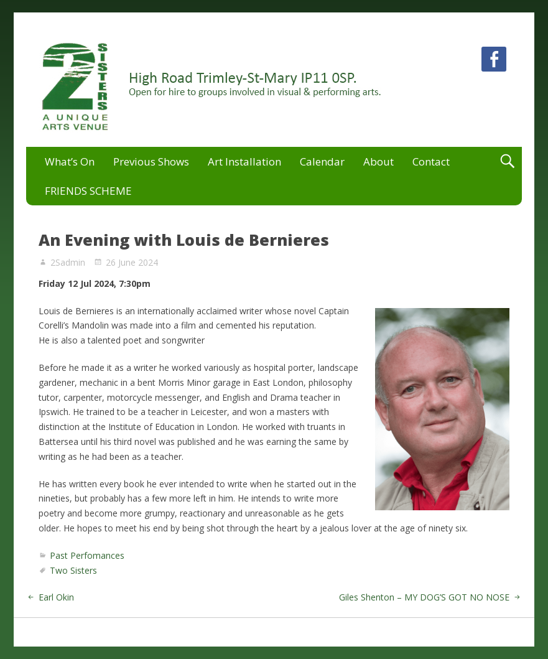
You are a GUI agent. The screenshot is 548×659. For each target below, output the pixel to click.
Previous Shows (151, 161)
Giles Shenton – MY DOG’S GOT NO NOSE (424, 597)
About (378, 161)
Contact (431, 161)
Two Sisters (73, 570)
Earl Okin (56, 597)
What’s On (70, 161)
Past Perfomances (87, 555)
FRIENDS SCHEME (88, 191)
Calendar (322, 161)
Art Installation (244, 161)
